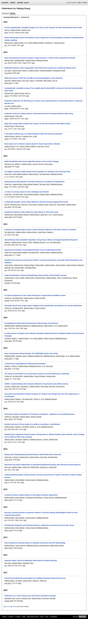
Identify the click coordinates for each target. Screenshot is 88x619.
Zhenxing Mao (60, 265)
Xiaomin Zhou (29, 278)
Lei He (47, 146)
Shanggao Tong (28, 563)
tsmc (6, 389)
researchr (4, 2)
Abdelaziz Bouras (42, 60)
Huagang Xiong (43, 204)
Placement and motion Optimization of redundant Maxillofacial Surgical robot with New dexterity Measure (42, 465)
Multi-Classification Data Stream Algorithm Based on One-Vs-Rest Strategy (31, 161)
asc (5, 45)
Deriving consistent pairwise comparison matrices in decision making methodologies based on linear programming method (41, 514)
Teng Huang (33, 204)
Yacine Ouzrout (59, 43)
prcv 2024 (7, 207)
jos (5, 311)
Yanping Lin (44, 467)
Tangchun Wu (9, 268)
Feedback (53, 617)
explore (12, 2)
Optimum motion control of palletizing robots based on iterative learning (30, 560)
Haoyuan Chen (40, 278)
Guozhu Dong (24, 457)
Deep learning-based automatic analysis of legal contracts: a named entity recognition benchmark (39, 58)
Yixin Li (59, 278)
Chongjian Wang (30, 268)
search (26, 2)
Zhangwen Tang (9, 598)
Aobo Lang (52, 204)
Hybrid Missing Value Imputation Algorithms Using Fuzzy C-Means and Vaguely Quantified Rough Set (41, 240)
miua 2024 (8, 73)
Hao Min (52, 598)
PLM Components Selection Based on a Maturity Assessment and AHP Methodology (34, 543)
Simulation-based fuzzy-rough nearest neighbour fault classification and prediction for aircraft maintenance (43, 305)
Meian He (80, 265)
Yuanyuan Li (24, 386)
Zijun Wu (7, 80)
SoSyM (6, 300)
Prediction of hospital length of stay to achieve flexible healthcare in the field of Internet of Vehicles (40, 229)
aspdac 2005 (8, 601)
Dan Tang (40, 146)
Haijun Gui (26, 467)
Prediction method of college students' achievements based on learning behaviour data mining (38, 113)
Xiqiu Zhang (61, 204)
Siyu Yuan (25, 80)
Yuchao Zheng (17, 70)
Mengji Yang (8, 43)
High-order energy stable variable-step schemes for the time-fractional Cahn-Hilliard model (37, 123)
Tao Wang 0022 (44, 174)
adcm (6, 32)
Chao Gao (7, 457)
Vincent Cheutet (39, 298)
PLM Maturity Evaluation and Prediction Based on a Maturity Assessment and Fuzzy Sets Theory (39, 525)
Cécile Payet (42, 232)
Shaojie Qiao (15, 386)
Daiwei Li (33, 146)
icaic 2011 (7, 583)
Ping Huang (44, 386)
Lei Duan (15, 457)
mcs (5, 129)
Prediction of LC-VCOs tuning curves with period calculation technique (30, 596)
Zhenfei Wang (19, 268)
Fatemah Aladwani (46, 70)
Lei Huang (18, 581)
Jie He (18, 598)
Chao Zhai (18, 116)
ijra (5, 470)
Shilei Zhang (35, 467)
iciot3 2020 (8, 341)
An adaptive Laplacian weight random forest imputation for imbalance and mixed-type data (37, 171)
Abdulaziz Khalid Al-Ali (23, 326)
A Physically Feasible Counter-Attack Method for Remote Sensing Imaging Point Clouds (36, 202)
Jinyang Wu (53, 467)
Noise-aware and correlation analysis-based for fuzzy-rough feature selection (32, 144)
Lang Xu (35, 164)
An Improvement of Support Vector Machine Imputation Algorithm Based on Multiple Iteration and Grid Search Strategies (44, 334)
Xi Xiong (7, 386)
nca (5, 63)
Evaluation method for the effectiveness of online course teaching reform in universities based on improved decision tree (43, 102)
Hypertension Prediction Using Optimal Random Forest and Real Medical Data (32, 250)
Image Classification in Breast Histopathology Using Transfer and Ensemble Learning (35, 275)
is (4, 177)
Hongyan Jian (26, 598)
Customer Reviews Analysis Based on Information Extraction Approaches (31, 495)
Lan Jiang (7, 70)
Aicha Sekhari (38, 338)
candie (6, 379)
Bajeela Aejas (9, 60)
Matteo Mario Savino (57, 545)
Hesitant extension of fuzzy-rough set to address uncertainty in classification (32, 424)
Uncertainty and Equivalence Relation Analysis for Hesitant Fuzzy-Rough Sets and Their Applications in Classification (41, 395)
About (4, 617)
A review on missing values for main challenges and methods (26, 192)
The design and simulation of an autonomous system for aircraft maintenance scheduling (36, 374)
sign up (12, 606)
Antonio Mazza (44, 545)
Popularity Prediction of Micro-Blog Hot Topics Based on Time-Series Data (31, 212)
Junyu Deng (48, 164)
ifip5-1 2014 (8, 530)
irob (5, 565)
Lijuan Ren (8, 174)
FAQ (46, 617)
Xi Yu (26, 43)
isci (5, 149)
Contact (10, 617)
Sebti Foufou (48, 326)
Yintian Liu (43, 581)
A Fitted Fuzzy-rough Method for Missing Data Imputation (25, 363)
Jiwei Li (32, 80)
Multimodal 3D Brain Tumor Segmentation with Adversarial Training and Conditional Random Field (39, 68)
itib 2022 (7, 283)
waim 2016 (8, 460)
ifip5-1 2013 (8, 548)
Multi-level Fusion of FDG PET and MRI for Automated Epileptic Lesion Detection (33, 78)
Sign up (85, 2)
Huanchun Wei (15, 204)
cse (5, 401)
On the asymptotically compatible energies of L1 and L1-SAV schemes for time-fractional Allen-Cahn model (43, 27)
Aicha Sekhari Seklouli (36, 43)
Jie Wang (7, 338)
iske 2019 (7, 369)
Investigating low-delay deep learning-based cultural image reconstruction (31, 323)
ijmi (5, 270)
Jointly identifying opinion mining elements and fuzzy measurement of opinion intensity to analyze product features (43, 476)
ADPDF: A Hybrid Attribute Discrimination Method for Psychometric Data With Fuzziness (36, 384)
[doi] (26, 32)
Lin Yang (7, 106)
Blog (41, 617)
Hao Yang (43, 457)
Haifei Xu (36, 581)
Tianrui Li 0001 (25, 146)
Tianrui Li (15, 366)
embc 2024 (8, 83)
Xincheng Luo (9, 164)
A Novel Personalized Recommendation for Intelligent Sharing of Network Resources (35, 578)
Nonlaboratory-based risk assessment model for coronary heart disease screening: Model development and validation (43, 261)
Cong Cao (24, 204)
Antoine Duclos (32, 232)
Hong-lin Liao (25, 30)
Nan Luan (7, 467)
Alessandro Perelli (59, 70)
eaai (5, 482)
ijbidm (6, 108)
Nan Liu (7, 30)
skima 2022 (8, 255)
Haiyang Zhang (29, 265)
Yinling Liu (7, 298)
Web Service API (32, 617)
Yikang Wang (39, 265)
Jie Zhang (45, 598)
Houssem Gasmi (21, 356)
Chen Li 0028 (19, 278)
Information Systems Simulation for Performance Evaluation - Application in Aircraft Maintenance (39, 414)
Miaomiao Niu (18, 265)
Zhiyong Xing (8, 93)
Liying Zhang (8, 265)
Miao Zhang (48, 80)
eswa (6, 187)
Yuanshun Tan (27, 136)
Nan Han (52, 386)
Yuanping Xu (49, 43)
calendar (20, 2)
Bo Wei (6, 204)
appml (6, 96)
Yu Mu (35, 136)
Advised (12, 13)
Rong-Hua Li (60, 386)
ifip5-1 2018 (8, 419)
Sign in (80, 2)
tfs (5, 245)
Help (23, 617)
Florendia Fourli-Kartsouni (34, 497)
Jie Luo (54, 80)
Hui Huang (39, 80)
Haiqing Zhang (15, 30)
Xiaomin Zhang (71, 265)
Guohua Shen (50, 376)
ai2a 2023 (7, 166)
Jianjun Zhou (27, 581)
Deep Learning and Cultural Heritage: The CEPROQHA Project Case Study (31, 353)
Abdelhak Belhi (19, 60)
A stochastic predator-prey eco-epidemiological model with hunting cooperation (33, 134)
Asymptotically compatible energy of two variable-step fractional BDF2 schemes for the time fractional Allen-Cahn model (43, 89)
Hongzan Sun (67, 278)
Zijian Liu (18, 136)
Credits (17, 617)
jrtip (5, 328)
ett (5, 235)
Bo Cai (41, 164)
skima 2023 (8, 217)
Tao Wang (15, 417)
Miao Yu (25, 70)
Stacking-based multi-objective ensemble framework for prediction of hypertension (34, 182)
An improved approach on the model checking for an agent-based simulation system (35, 295)
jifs (5, 429)
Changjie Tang (52, 457)
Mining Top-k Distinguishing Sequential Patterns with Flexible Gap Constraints (32, 454)
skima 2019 (8, 358)
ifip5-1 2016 (8, 500)
